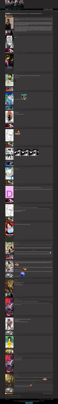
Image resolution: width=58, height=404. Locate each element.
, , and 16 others (21, 127)
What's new (14, 9)
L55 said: (16, 281)
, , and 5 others (20, 296)
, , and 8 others (21, 90)
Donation (10, 9)
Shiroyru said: (16, 243)
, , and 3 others (20, 315)
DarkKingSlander (9, 198)
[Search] (51, 9)
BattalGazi (9, 254)
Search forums (10, 10)
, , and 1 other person (22, 353)
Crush (10, 48)
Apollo (10, 386)
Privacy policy (48, 399)
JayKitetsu (9, 123)
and (19, 258)
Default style (7, 399)
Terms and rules (44, 399)
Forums (7, 9)
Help (50, 399)
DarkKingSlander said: (17, 300)
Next (11, 393)
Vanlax (10, 86)
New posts (6, 10)
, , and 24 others (24, 277)
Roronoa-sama (10, 160)
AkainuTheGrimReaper (9, 330)
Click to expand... (34, 250)
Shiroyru (7, 14)
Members (19, 9)
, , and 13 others (22, 52)
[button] (12, 9)
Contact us (40, 399)
